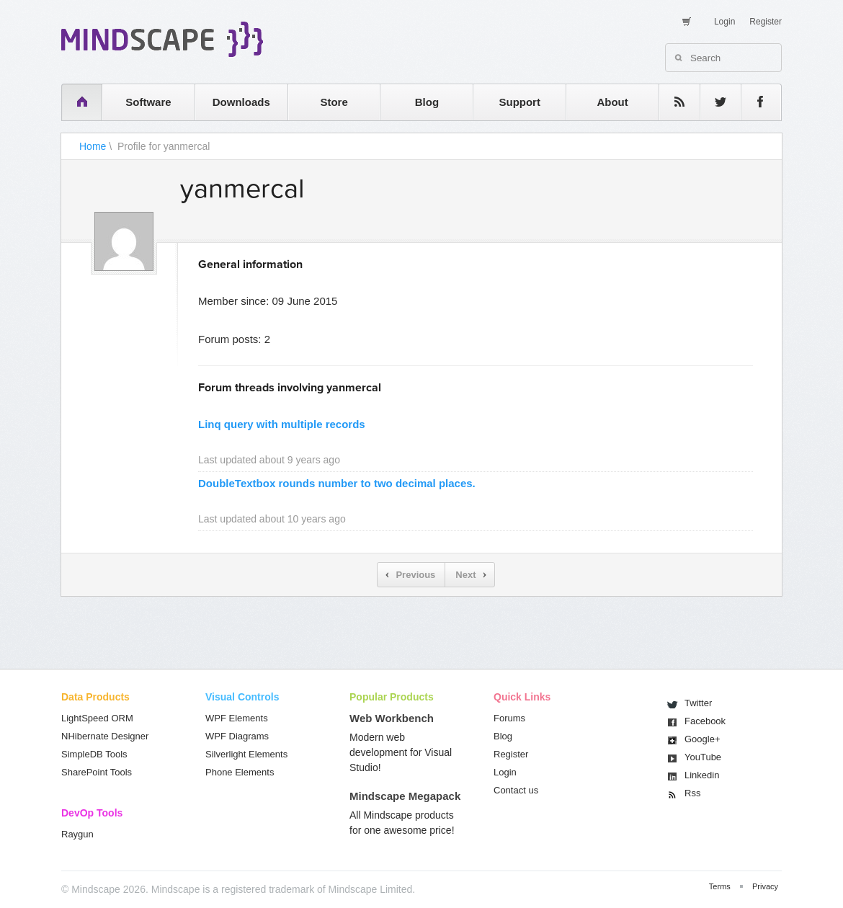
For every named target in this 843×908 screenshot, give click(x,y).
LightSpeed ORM (97, 718)
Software (148, 102)
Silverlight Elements (246, 754)
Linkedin (701, 775)
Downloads (241, 102)
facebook (754, 102)
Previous (415, 574)
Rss (692, 793)
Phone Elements (239, 772)
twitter (713, 102)
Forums (509, 718)
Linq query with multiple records (281, 424)
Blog (427, 102)
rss (672, 102)
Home (92, 146)
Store (333, 102)
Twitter (698, 703)
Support (519, 102)
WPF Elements (236, 718)
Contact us (516, 790)
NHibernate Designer (104, 736)
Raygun (77, 834)
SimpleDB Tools (94, 754)
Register (765, 22)
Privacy (765, 886)
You (702, 757)
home (74, 102)
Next (465, 574)
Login (724, 22)
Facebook (705, 721)
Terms (720, 886)
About (612, 102)
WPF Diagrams (237, 736)
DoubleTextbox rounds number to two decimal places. (337, 483)
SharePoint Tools (96, 772)
